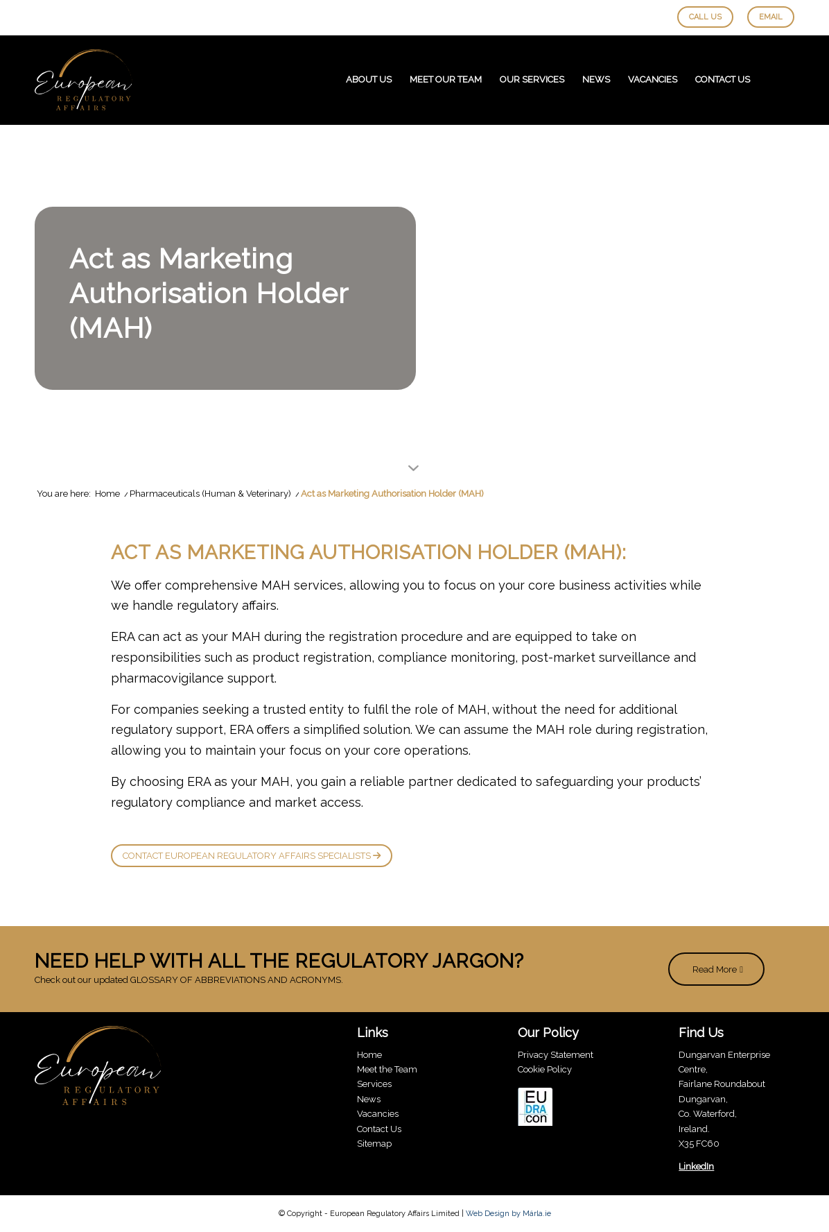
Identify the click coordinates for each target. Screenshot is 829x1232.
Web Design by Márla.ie (508, 1213)
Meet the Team (387, 1069)
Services (374, 1084)
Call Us (705, 17)
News (369, 1099)
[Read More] (716, 969)
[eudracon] (535, 1109)
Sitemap (374, 1143)
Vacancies (378, 1114)
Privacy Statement (555, 1055)
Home (369, 1055)
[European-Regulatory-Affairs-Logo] (83, 79)
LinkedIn (696, 1166)
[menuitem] (369, 79)
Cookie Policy (545, 1069)
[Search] (776, 79)
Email (771, 17)
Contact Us (379, 1129)
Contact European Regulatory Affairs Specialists (252, 855)
